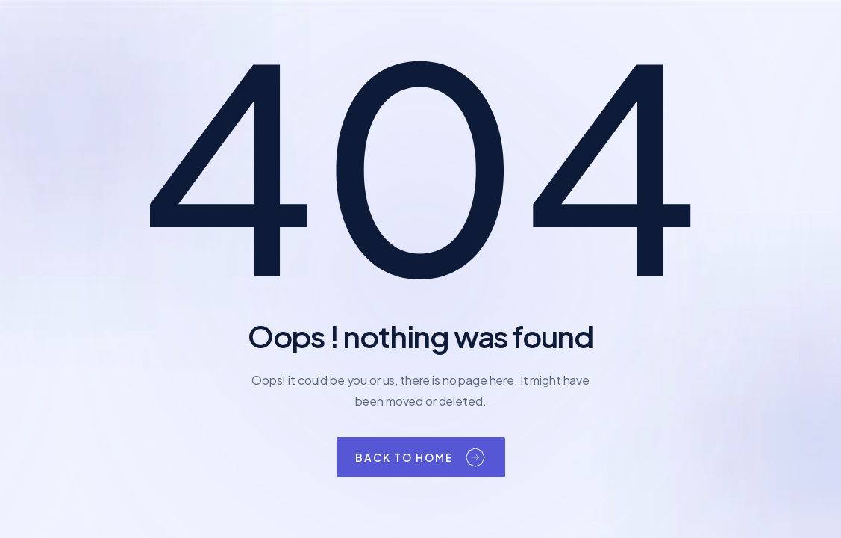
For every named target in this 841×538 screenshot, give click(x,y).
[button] (421, 457)
